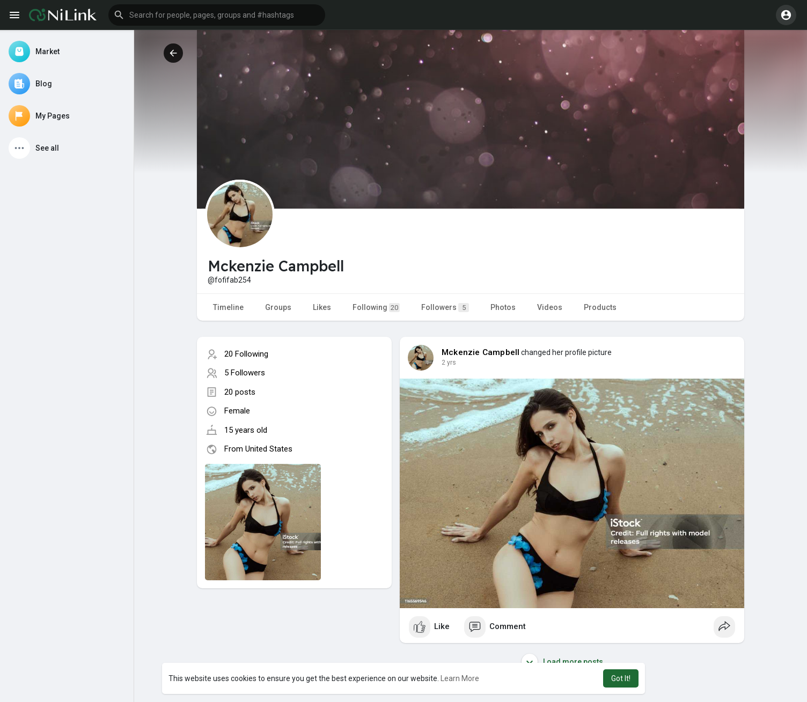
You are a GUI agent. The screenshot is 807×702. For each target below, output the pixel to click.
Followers (445, 307)
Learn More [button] (460, 678)
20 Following (246, 354)
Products (600, 307)
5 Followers (244, 373)
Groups (278, 307)
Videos (549, 307)
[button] (216, 15)
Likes (322, 307)
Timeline (228, 307)
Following (376, 307)
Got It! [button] (620, 678)
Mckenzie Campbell (480, 352)
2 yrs (449, 362)
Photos (503, 307)
